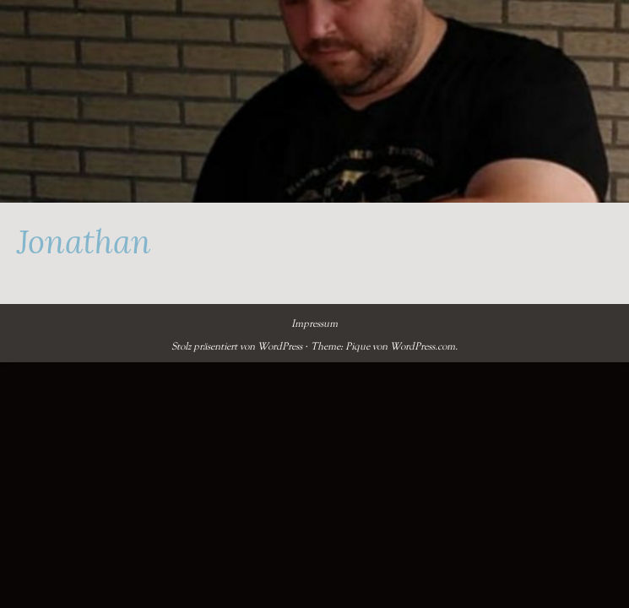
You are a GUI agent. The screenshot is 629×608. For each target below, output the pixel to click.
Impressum (314, 323)
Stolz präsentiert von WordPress (236, 346)
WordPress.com (422, 346)
